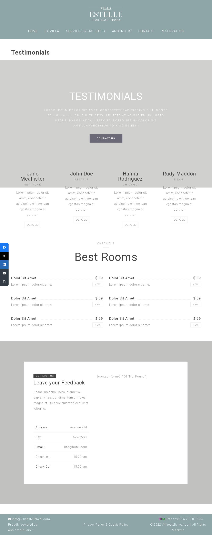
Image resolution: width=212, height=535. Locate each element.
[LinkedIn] (4, 264)
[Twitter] (4, 256)
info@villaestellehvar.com (31, 519)
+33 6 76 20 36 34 (190, 519)
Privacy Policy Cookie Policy (106, 524)
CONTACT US (106, 138)
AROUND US (121, 31)
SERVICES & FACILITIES (85, 31)
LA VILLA (52, 31)
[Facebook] (4, 247)
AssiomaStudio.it (21, 530)
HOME (33, 31)
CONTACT (146, 31)
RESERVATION (172, 31)
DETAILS (32, 224)
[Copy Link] (4, 281)
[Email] (4, 273)
